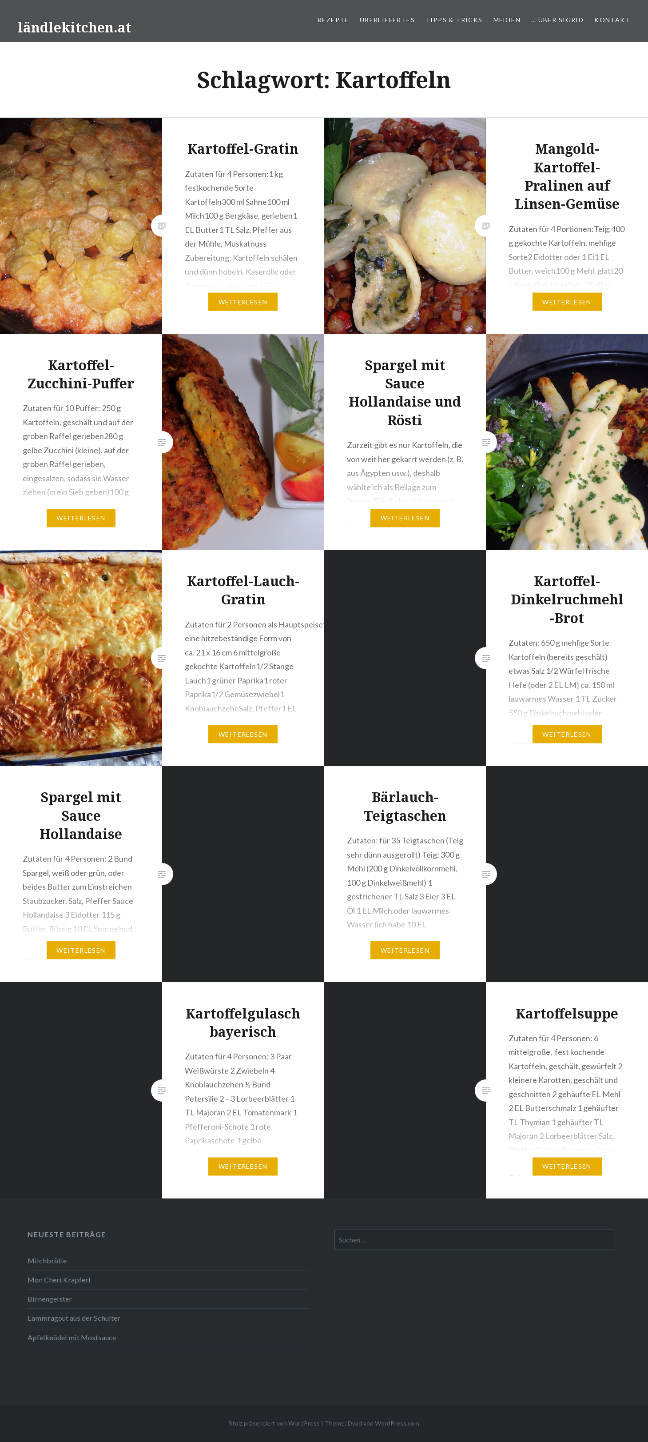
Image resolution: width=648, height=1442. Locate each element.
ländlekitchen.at (74, 27)
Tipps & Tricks (454, 20)
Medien (507, 20)
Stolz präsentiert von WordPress (274, 1423)
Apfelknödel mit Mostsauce (72, 1337)
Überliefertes (387, 20)
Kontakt (612, 20)
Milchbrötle (47, 1260)
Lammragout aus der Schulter (74, 1318)
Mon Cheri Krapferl (59, 1279)
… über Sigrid (557, 20)
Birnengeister (50, 1298)
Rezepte (333, 20)
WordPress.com (397, 1423)
